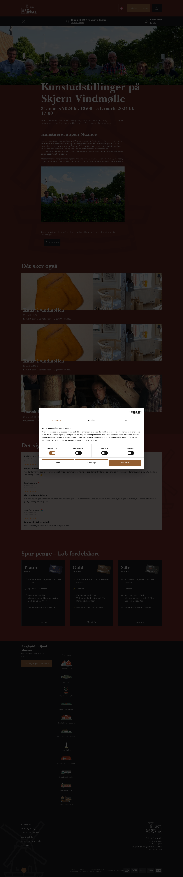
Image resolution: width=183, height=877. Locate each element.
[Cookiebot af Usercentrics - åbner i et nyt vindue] (131, 412)
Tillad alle (125, 463)
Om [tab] (126, 420)
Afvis (58, 463)
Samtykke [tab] (56, 420)
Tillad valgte (91, 463)
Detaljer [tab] (91, 420)
